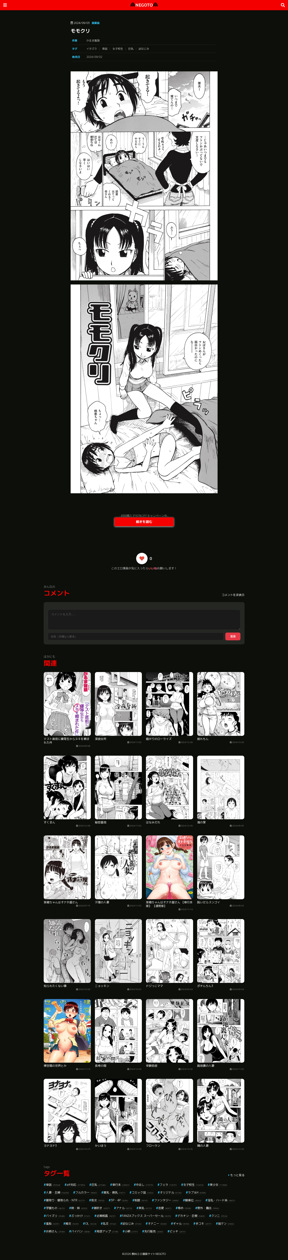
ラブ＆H (197, 1192)
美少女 (218, 1185)
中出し (144, 1185)
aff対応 (76, 1185)
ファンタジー (166, 1200)
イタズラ (91, 49)
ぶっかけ (80, 1216)
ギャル (181, 1223)
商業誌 (96, 23)
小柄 (131, 1231)
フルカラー (86, 1192)
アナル (124, 1208)
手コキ (204, 1223)
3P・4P (119, 1200)
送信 (233, 636)
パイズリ (55, 1216)
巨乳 (130, 49)
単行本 (121, 1185)
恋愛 (164, 1208)
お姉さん (55, 1231)
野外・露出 (208, 1208)
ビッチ (178, 1231)
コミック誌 (142, 1192)
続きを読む (144, 521)
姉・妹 (79, 1208)
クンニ (219, 1216)
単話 (104, 49)
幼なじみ (144, 49)
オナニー (157, 1223)
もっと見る (237, 1175)
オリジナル (171, 1192)
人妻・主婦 (57, 1192)
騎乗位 (193, 1200)
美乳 (145, 1208)
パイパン (80, 1231)
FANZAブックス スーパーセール (146, 1216)
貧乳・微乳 (114, 1192)
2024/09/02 (94, 57)
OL (91, 1223)
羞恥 (52, 1223)
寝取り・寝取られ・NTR (65, 1200)
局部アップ (107, 1231)
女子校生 (117, 49)
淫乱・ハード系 (221, 1200)
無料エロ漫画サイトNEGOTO (149, 1254)
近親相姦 (106, 1216)
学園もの (55, 1208)
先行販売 (153, 1231)
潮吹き (102, 1208)
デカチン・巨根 (191, 1216)
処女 (98, 1200)
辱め (184, 1208)
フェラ (168, 1185)
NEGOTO (144, 5)
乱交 (109, 1223)
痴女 (72, 1223)
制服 (141, 1200)
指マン (226, 1223)
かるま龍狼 (93, 40)
